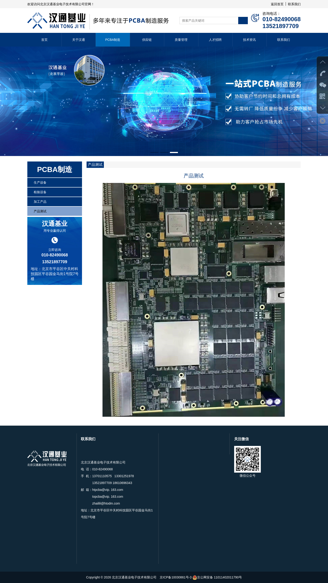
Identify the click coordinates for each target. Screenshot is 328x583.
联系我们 (294, 4)
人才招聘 (215, 40)
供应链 (147, 40)
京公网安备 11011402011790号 (217, 577)
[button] (154, 152)
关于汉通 (78, 40)
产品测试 (40, 211)
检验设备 (40, 192)
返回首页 (277, 4)
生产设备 (40, 182)
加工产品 (40, 201)
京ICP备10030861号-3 (176, 577)
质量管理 (181, 40)
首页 (44, 40)
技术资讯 (249, 40)
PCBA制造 (112, 40)
